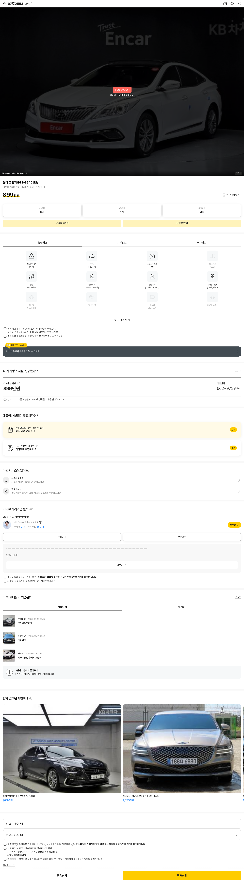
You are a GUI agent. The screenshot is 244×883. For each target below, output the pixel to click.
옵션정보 (42, 242)
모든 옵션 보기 (122, 320)
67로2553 (20, 4)
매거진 (181, 606)
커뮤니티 (62, 606)
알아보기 (122, 429)
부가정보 (201, 242)
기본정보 (122, 242)
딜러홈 (233, 524)
